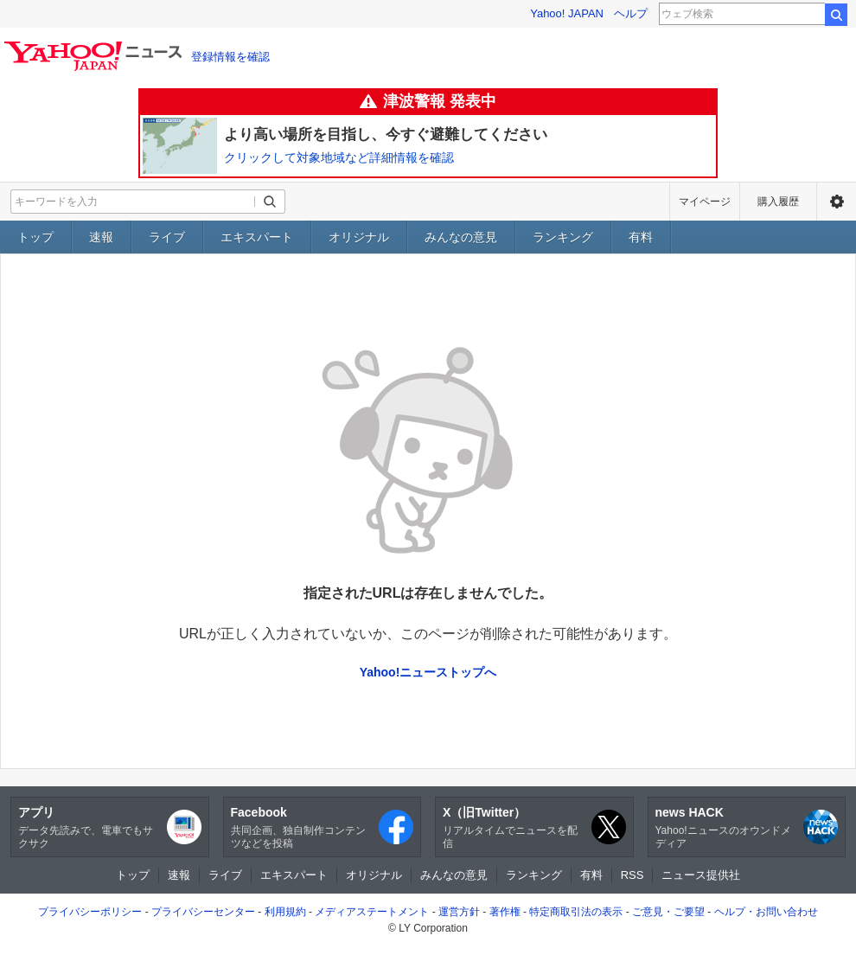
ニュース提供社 (700, 874)
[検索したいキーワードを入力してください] (133, 201)
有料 (641, 237)
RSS (632, 874)
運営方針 (459, 912)
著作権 (505, 912)
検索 (836, 14)
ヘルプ (631, 13)
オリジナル (359, 237)
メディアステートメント (372, 912)
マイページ (705, 201)
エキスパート (256, 237)
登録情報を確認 (230, 56)
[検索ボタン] (269, 201)
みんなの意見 (461, 237)
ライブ (167, 237)
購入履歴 (778, 201)
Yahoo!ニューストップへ (428, 672)
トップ (35, 237)
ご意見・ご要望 (668, 912)
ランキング (563, 237)
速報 (101, 237)
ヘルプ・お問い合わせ (766, 912)
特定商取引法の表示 (576, 912)
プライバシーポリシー (90, 912)
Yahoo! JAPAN (567, 13)
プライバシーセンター (203, 912)
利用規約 (285, 912)
